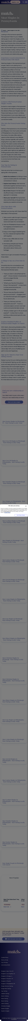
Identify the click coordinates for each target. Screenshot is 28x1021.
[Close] (26, 506)
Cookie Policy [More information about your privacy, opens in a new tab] (7, 512)
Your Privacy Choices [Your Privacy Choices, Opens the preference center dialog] (21, 515)
